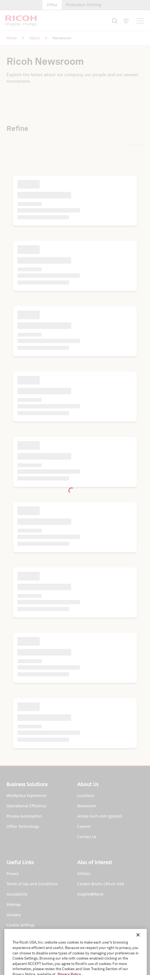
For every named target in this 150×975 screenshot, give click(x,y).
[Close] (138, 950)
